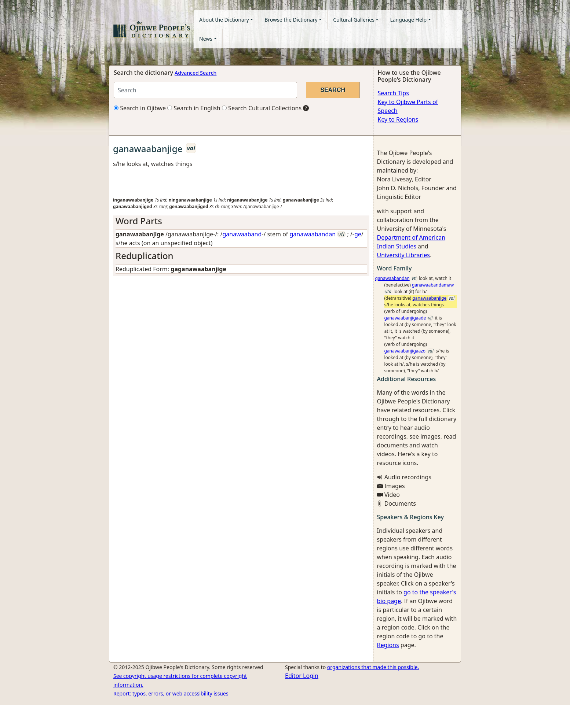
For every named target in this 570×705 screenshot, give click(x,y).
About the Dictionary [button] (224, 19)
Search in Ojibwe (140, 108)
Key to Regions (398, 119)
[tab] (241, 221)
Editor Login (301, 676)
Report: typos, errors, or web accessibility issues (171, 693)
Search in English (193, 108)
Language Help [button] (408, 19)
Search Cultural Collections (262, 108)
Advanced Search (195, 72)
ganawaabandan (313, 234)
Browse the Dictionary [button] (290, 19)
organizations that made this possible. (373, 667)
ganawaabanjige (429, 298)
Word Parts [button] (139, 221)
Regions (388, 645)
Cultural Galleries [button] (353, 19)
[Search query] (205, 90)
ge (357, 234)
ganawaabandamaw (433, 285)
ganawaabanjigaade (405, 318)
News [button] (205, 38)
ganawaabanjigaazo (405, 351)
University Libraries (403, 255)
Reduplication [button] (144, 256)
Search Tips (393, 93)
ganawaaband (242, 234)
